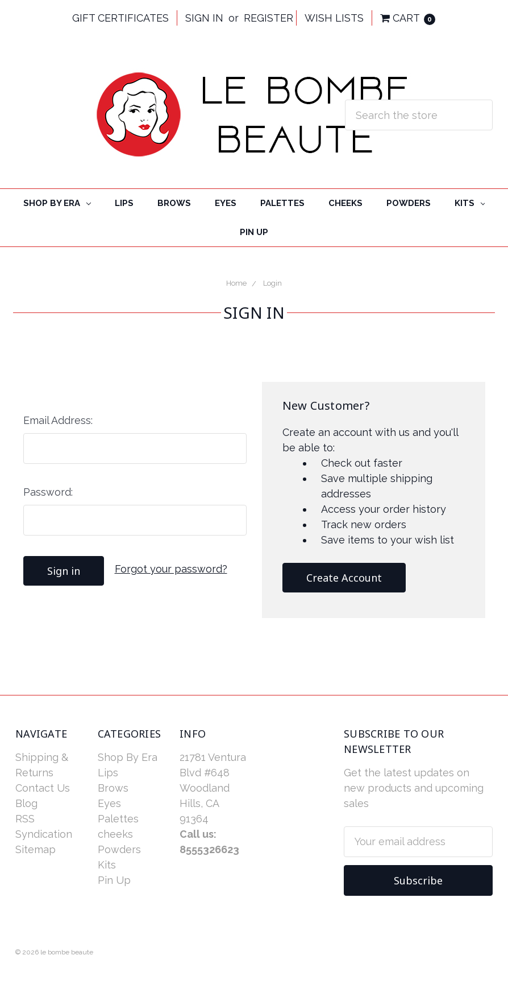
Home (236, 283)
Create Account (344, 577)
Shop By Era (57, 203)
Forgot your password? (171, 569)
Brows (174, 203)
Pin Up (254, 232)
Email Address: (58, 420)
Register (268, 18)
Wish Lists (334, 18)
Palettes (282, 203)
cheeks (345, 203)
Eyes (225, 203)
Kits (470, 203)
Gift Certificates (120, 18)
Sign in (204, 18)
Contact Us (42, 788)
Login (272, 283)
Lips (124, 203)
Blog (26, 803)
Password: (48, 492)
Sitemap (35, 849)
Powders (408, 203)
